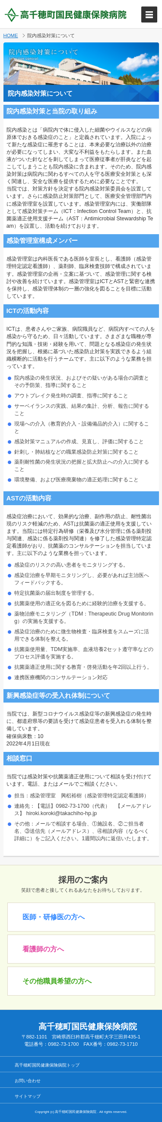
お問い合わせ (28, 1080)
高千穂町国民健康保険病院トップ (47, 1065)
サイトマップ (28, 1096)
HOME (10, 35)
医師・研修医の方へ (53, 917)
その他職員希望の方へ (57, 981)
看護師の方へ (43, 949)
